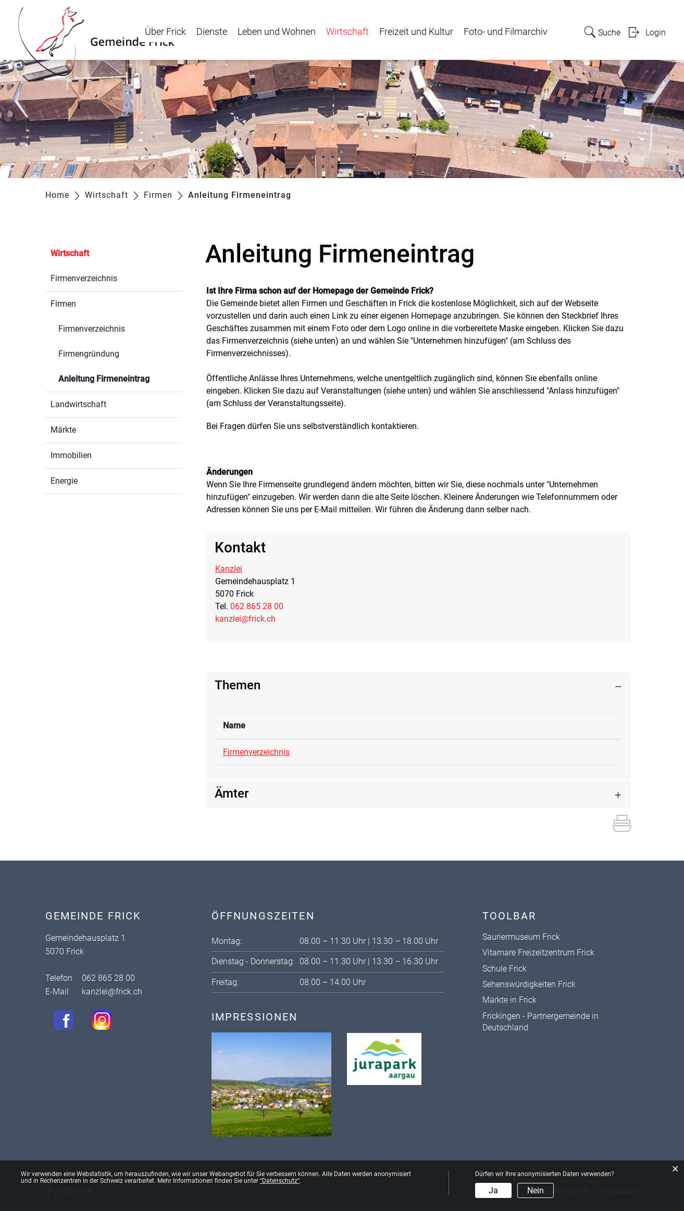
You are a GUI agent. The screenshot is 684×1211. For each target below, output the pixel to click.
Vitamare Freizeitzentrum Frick (538, 952)
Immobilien (71, 455)
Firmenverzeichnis (84, 278)
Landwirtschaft (78, 404)
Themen (237, 685)
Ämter (231, 793)
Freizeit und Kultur (416, 32)
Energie (64, 481)
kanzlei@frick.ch (245, 619)
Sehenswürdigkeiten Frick (529, 984)
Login (655, 32)
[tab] (418, 685)
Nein (535, 1190)
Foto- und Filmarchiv (506, 32)
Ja (493, 1190)
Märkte (63, 430)
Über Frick (165, 32)
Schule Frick (504, 969)
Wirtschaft (347, 32)
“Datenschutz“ (280, 1180)
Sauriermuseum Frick (521, 937)
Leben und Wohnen (277, 32)
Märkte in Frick (509, 1000)
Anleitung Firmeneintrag (120, 378)
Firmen (63, 304)
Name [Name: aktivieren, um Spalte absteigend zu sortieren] (234, 725)
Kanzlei (228, 569)
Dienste (211, 32)
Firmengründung (88, 354)
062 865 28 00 (256, 606)
